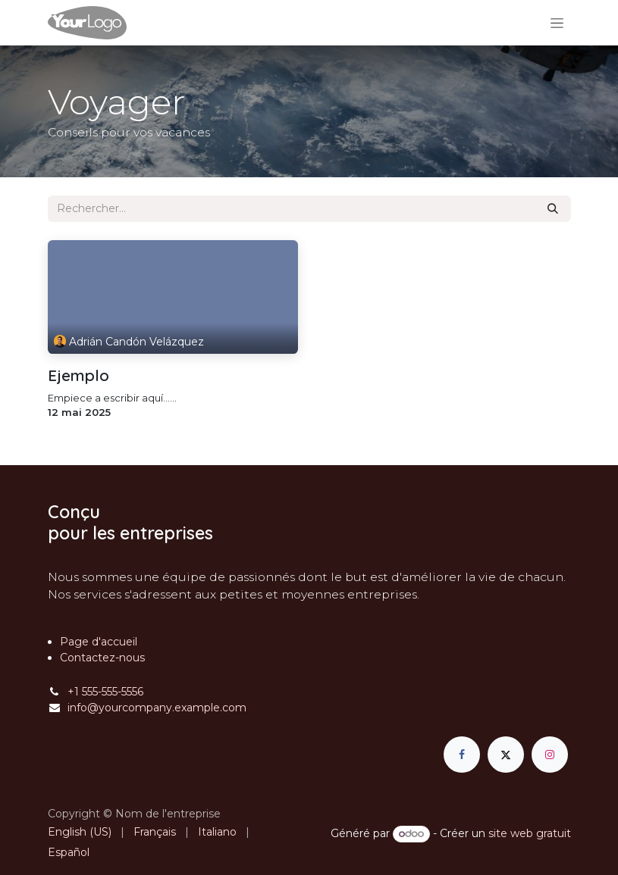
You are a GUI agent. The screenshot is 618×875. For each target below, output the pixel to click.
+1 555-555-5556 (105, 691)
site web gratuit (529, 833)
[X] (506, 754)
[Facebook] (462, 754)
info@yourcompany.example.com (156, 707)
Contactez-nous (102, 657)
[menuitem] (79, 832)
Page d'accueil (98, 641)
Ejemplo (78, 375)
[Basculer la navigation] (557, 22)
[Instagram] (550, 754)
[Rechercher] (553, 208)
